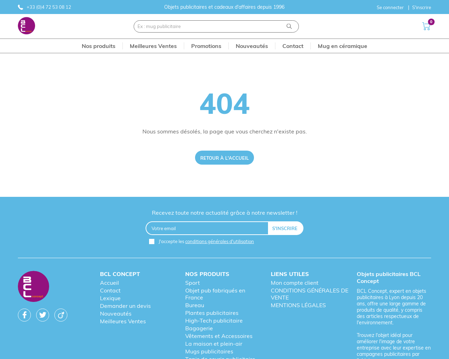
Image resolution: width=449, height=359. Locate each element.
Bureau (194, 305)
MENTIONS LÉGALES (298, 305)
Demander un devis (125, 305)
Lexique (110, 298)
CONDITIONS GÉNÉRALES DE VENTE (309, 294)
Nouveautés (116, 313)
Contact (110, 290)
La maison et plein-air (213, 343)
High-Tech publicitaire (214, 320)
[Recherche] (289, 26)
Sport (192, 282)
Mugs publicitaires (209, 351)
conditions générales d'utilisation (219, 241)
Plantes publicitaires (212, 312)
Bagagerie (199, 328)
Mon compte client (295, 282)
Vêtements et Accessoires (219, 335)
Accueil (109, 282)
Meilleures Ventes (123, 321)
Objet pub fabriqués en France (215, 294)
